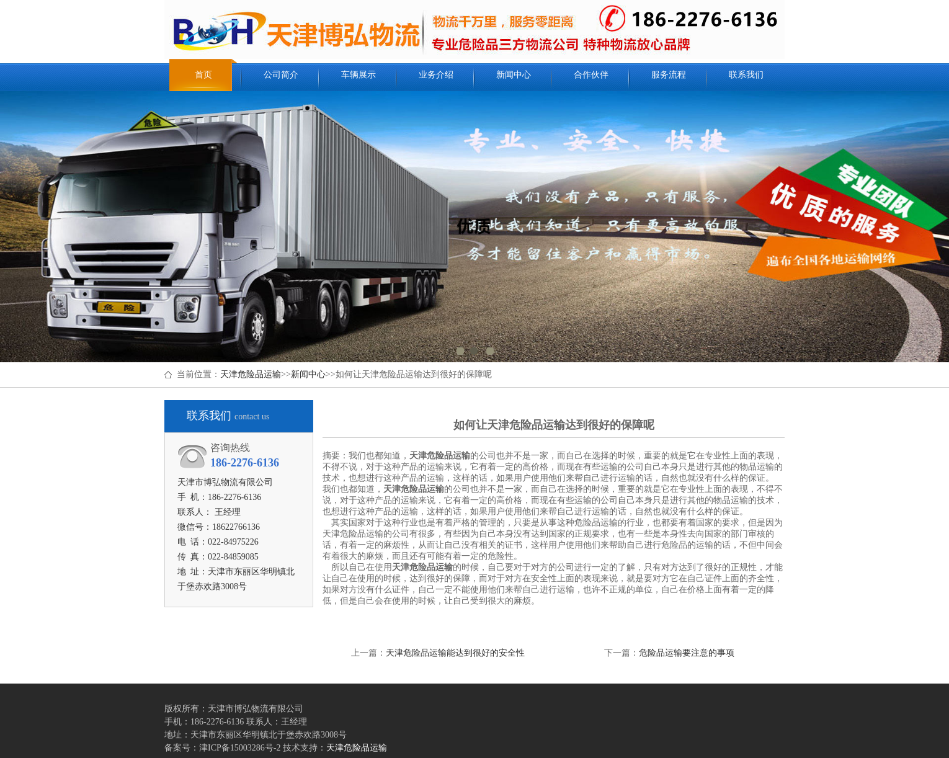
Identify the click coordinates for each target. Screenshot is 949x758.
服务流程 (668, 74)
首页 (203, 74)
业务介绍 (436, 74)
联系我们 (746, 74)
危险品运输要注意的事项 (686, 653)
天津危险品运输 (250, 374)
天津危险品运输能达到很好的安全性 (455, 653)
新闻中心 (513, 74)
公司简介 (281, 74)
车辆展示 (358, 74)
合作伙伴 (591, 74)
